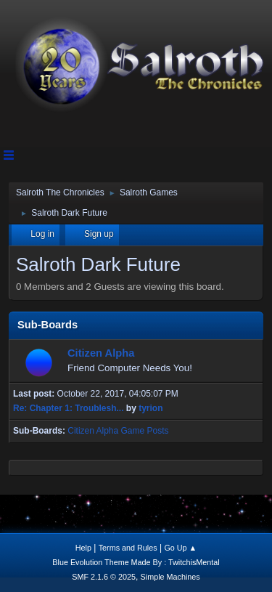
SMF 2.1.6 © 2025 (104, 576)
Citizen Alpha (100, 353)
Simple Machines (170, 576)
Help (83, 547)
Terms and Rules (128, 547)
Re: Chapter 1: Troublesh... (68, 408)
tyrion (150, 408)
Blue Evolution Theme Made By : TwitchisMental (135, 562)
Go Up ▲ (180, 547)
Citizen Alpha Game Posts (117, 431)
